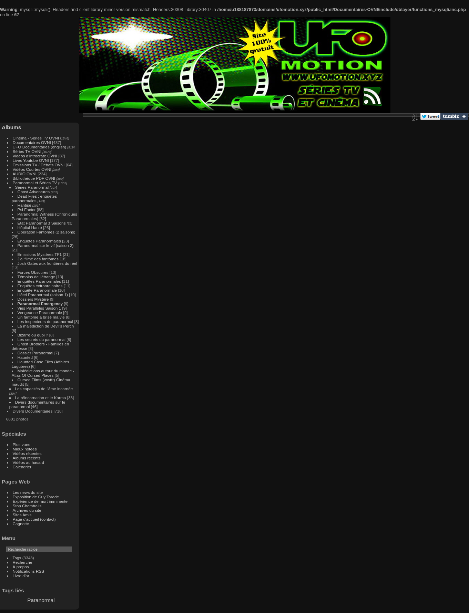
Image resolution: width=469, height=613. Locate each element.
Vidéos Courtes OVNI (32, 169)
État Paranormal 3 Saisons (42, 223)
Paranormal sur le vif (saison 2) (46, 245)
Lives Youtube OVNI (31, 160)
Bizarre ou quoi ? (33, 335)
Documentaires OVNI (32, 142)
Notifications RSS (28, 571)
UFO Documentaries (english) (40, 147)
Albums (11, 127)
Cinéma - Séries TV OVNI (36, 138)
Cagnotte (21, 523)
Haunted (25, 357)
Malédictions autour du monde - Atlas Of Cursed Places (43, 372)
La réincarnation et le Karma (40, 397)
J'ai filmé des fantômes (38, 259)
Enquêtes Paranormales (39, 241)
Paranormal (40, 600)
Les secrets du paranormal (41, 339)
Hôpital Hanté (30, 227)
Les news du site (28, 492)
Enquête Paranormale (37, 290)
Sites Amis (22, 514)
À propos (21, 566)
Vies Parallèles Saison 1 (39, 308)
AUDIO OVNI (25, 174)
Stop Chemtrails (27, 505)
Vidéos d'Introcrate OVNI (35, 156)
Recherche (22, 562)
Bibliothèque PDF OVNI (34, 178)
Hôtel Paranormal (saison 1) (43, 294)
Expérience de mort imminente (40, 501)
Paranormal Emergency (40, 303)
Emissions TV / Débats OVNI (39, 165)
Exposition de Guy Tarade (36, 497)
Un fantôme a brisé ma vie (41, 317)
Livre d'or (21, 575)
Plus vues (21, 444)
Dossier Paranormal (35, 353)
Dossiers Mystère (33, 299)
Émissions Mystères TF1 (40, 254)
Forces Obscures (33, 272)
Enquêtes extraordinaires (40, 285)
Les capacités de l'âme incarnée (44, 388)
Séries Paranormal (32, 187)
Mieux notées (25, 449)
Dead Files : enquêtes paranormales (34, 198)
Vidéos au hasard (28, 462)
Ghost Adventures (34, 191)
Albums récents (27, 458)
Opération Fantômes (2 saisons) (46, 232)
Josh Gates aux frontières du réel (47, 263)
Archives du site (27, 510)
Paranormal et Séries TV (35, 182)
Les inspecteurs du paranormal (45, 321)
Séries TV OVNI (27, 151)
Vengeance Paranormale (40, 312)
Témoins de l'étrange (36, 276)
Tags (17, 557)
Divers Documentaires (33, 411)
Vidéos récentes (27, 453)
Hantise (24, 205)
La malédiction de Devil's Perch (46, 326)
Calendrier (22, 467)
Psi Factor (27, 209)
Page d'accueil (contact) (34, 519)
